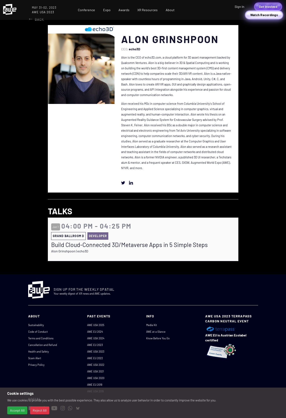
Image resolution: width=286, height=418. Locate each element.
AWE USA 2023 (95, 351)
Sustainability (36, 325)
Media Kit (151, 325)
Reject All (40, 410)
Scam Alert (34, 358)
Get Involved (268, 6)
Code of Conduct (38, 331)
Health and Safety (38, 351)
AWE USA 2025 (95, 325)
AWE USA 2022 (95, 364)
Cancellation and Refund (42, 345)
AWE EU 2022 (95, 358)
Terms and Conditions (40, 338)
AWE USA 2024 (95, 338)
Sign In (239, 6)
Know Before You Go (158, 338)
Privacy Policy (36, 364)
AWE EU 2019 (94, 384)
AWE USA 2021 (95, 371)
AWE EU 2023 (95, 345)
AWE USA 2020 (95, 378)
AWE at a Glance (155, 331)
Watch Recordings (264, 15)
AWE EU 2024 (95, 331)
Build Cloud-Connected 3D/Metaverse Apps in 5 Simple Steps (129, 244)
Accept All (17, 410)
